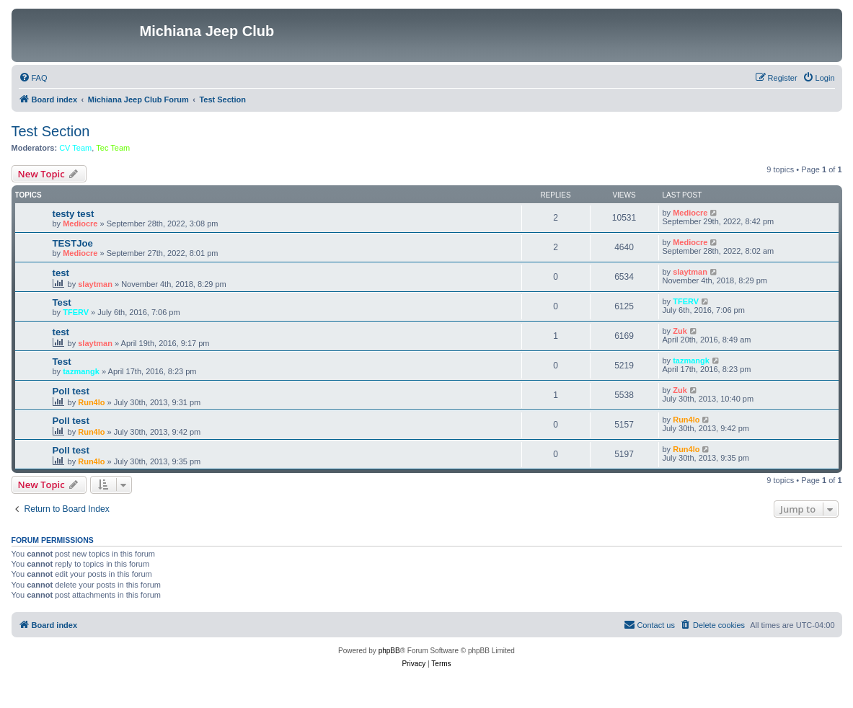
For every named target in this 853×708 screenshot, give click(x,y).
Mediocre (80, 223)
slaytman (95, 284)
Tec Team (113, 147)
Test (62, 302)
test (61, 272)
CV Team (75, 147)
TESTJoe (73, 243)
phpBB (389, 651)
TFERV (76, 312)
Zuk (680, 331)
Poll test (71, 391)
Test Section (51, 131)
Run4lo (91, 402)
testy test (73, 213)
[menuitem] (33, 78)
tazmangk (81, 371)
